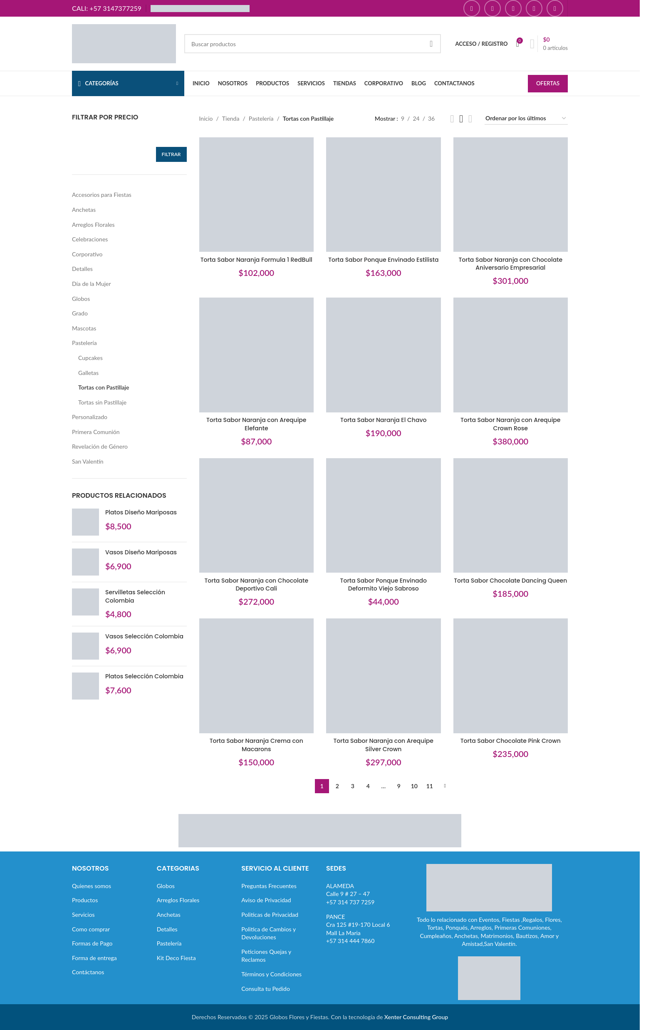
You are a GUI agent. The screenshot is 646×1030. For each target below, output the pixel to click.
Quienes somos (91, 885)
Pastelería (84, 342)
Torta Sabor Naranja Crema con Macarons (256, 745)
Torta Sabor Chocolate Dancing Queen (510, 580)
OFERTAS (547, 83)
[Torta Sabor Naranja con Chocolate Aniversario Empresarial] (510, 194)
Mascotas (84, 328)
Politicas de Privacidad (269, 914)
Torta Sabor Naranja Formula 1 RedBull (256, 260)
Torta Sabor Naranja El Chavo (383, 420)
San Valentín (88, 461)
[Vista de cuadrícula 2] (452, 119)
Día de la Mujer (91, 283)
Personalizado (89, 416)
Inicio (206, 118)
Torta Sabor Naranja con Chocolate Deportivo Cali (256, 584)
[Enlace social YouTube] (513, 8)
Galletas (88, 372)
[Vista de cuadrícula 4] (470, 119)
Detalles (82, 268)
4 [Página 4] (368, 785)
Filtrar (171, 154)
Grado (80, 313)
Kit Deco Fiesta (176, 957)
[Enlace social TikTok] (555, 8)
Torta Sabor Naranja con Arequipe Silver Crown (383, 745)
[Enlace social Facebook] (471, 8)
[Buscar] (312, 43)
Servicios (83, 914)
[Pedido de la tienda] (526, 119)
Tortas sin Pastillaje (102, 402)
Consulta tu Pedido (265, 988)
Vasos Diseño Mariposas (141, 552)
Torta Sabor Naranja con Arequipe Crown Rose (510, 424)
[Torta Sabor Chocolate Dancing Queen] (510, 515)
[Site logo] (124, 43)
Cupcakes (90, 357)
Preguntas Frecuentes (268, 885)
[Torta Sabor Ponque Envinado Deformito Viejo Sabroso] (383, 515)
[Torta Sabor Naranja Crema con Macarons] (256, 675)
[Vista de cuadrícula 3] (461, 119)
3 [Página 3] (352, 785)
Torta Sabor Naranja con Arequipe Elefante (256, 424)
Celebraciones (90, 239)
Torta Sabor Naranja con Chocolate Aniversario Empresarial (510, 264)
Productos (85, 899)
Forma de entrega (94, 957)
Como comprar (91, 929)
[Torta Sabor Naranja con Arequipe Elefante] (256, 355)
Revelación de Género (100, 446)
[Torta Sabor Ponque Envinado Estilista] (383, 194)
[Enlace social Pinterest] (534, 8)
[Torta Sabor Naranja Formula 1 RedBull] (256, 194)
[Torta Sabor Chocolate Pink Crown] (510, 675)
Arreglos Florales (93, 224)
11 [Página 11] (429, 785)
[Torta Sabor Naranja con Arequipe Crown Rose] (510, 355)
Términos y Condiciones (271, 974)
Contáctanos (88, 971)
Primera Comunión (96, 431)
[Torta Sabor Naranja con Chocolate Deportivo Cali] (256, 515)
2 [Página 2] (337, 785)
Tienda (231, 118)
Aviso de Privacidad (266, 899)
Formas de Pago (92, 943)
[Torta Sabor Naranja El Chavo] (383, 355)
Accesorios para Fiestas (101, 194)
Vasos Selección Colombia (144, 636)
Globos (81, 298)
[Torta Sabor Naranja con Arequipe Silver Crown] (383, 675)
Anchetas (84, 209)
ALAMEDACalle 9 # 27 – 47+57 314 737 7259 (350, 894)
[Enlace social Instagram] (492, 8)
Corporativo (87, 254)
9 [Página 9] (399, 785)
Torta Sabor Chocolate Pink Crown (510, 741)
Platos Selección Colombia (144, 676)
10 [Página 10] (414, 785)
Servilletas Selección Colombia (135, 596)
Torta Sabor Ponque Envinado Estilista (383, 260)
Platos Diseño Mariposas (141, 512)
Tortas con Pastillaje (103, 387)
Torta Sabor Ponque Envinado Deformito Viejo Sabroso (383, 584)
